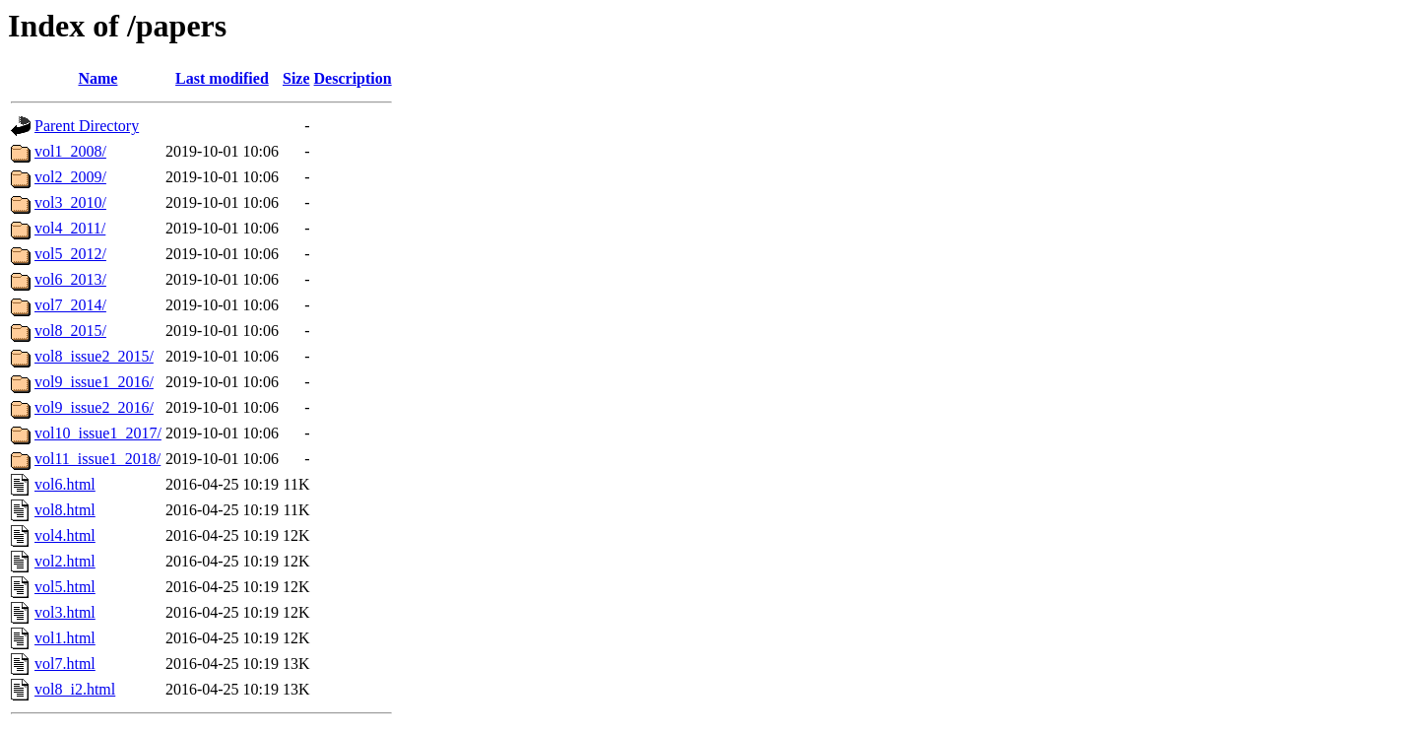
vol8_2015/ (70, 330)
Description (353, 78)
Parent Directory (86, 125)
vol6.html (65, 484)
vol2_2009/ (70, 176)
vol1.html (65, 638)
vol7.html (65, 663)
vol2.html (65, 561)
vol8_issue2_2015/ (94, 356)
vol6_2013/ (70, 279)
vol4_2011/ (69, 228)
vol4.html (65, 535)
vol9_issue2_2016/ (94, 407)
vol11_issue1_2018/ (97, 458)
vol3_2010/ (70, 202)
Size (296, 78)
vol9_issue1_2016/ (94, 381)
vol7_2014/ (70, 305)
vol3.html (65, 612)
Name (97, 78)
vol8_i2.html (74, 689)
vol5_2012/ (70, 253)
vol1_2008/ (70, 151)
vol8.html (65, 509)
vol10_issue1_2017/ (97, 433)
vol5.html (65, 586)
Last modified (222, 78)
